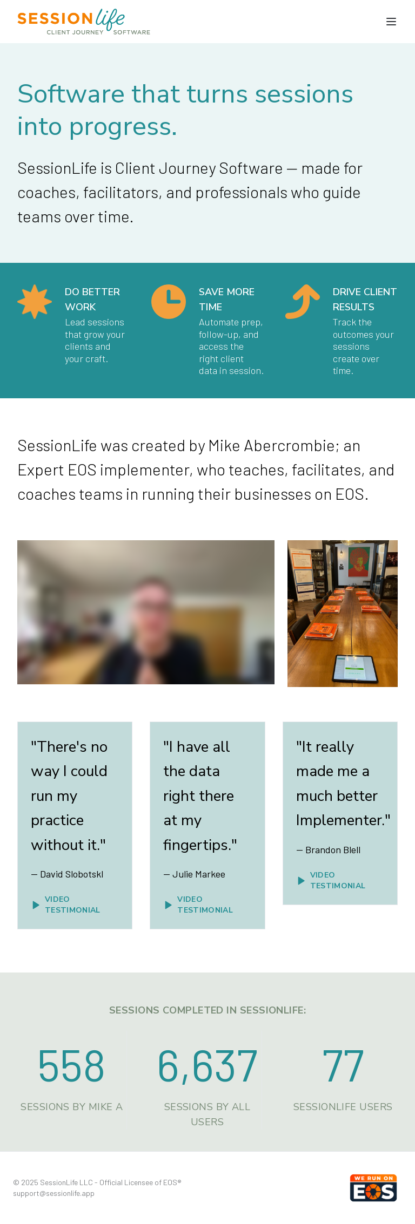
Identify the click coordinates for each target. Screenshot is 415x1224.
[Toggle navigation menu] (391, 21)
